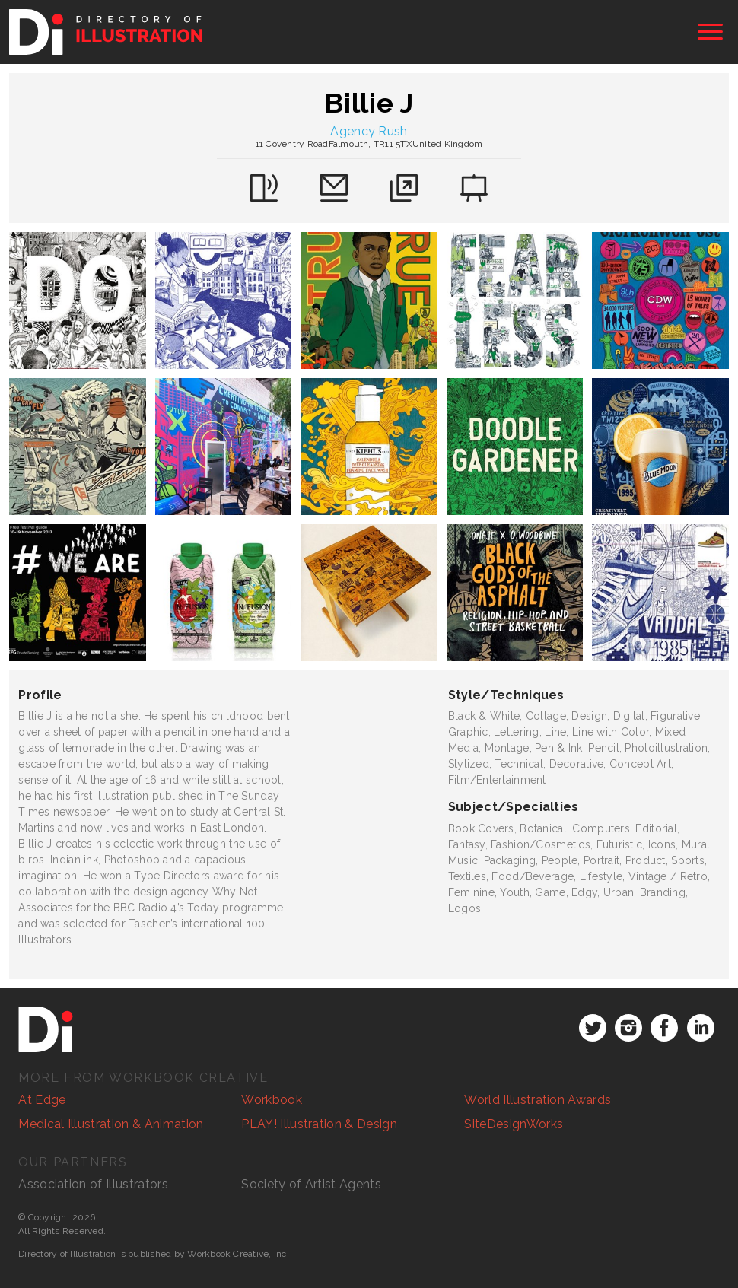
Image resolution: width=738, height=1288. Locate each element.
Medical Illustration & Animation (110, 1124)
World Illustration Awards (537, 1099)
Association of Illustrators (93, 1184)
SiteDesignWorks (513, 1124)
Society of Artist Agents (311, 1184)
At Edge (41, 1099)
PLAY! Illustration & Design (319, 1124)
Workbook (271, 1099)
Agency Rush (369, 131)
